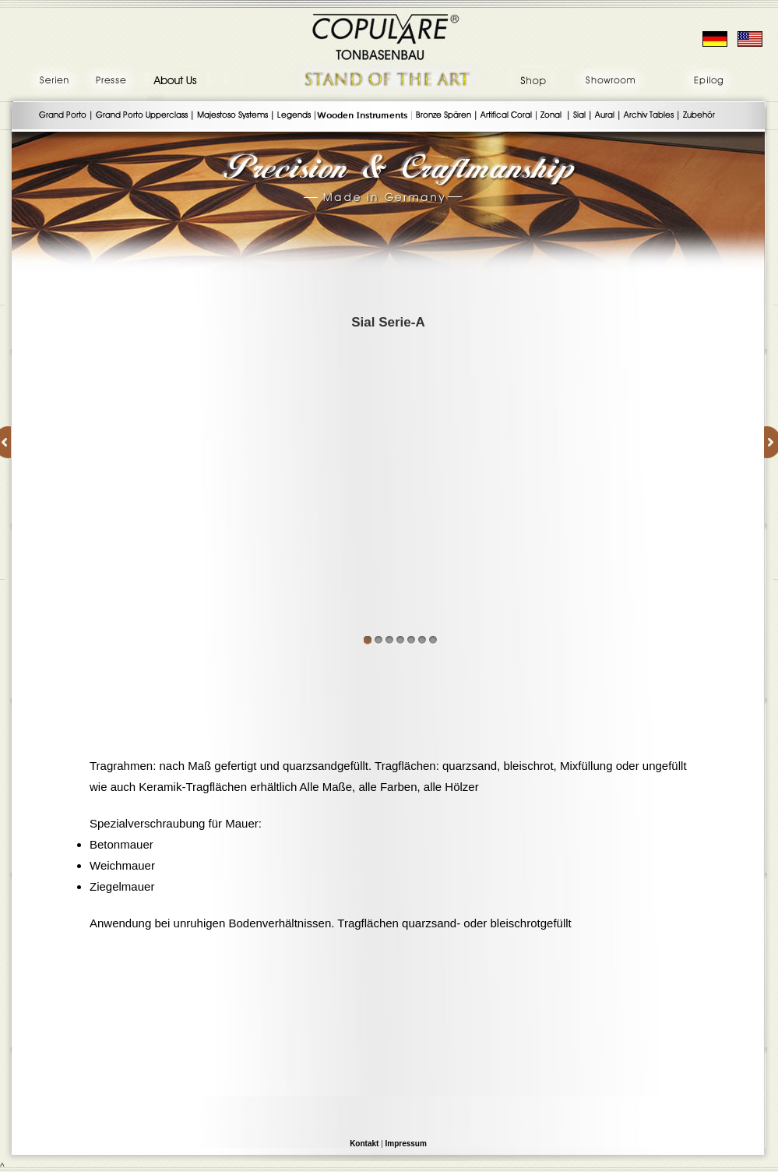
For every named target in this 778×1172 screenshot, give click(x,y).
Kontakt (364, 1143)
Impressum (406, 1143)
